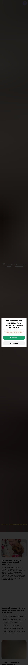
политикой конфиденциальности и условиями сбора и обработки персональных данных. (14, 332)
